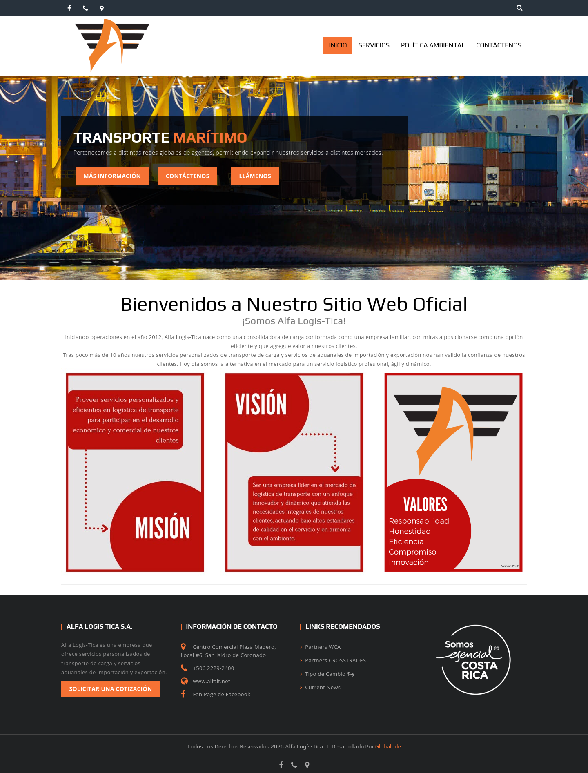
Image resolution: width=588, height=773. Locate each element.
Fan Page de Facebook (222, 694)
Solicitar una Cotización (111, 689)
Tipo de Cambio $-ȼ (327, 673)
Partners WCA (320, 646)
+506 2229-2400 (213, 668)
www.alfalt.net (211, 681)
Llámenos (257, 176)
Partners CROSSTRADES (333, 660)
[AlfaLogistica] (112, 21)
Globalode (388, 747)
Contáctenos (189, 176)
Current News (320, 687)
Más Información (113, 176)
